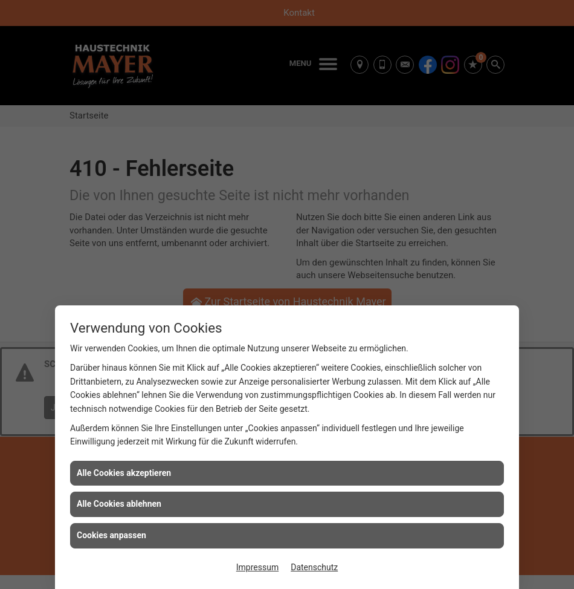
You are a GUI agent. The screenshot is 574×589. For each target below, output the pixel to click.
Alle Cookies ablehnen (119, 504)
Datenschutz (314, 567)
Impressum (257, 567)
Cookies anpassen (111, 535)
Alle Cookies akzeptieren (124, 473)
